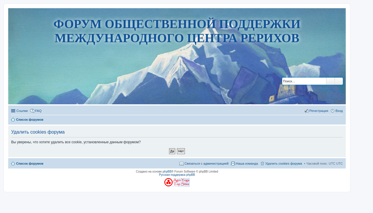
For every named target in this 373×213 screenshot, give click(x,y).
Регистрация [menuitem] (318, 111)
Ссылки (22, 111)
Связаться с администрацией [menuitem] (207, 163)
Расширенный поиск (339, 81)
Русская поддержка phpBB (177, 174)
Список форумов (29, 163)
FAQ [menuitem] (38, 111)
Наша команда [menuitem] (247, 163)
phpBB (167, 171)
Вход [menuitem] (339, 111)
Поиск (330, 81)
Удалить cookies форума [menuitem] (283, 163)
